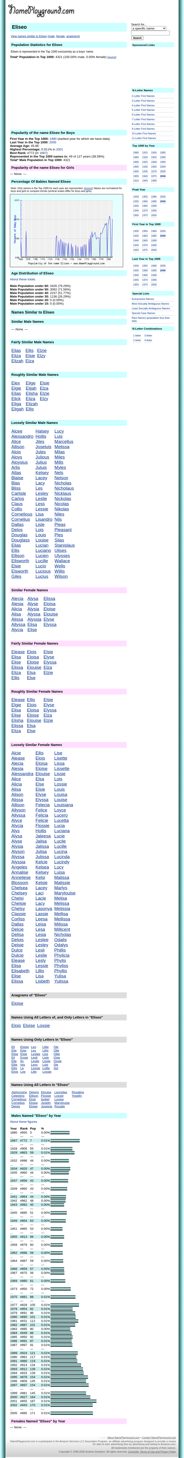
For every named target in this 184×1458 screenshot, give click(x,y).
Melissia (62, 908)
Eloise (49, 608)
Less (40, 503)
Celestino (18, 1096)
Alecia (17, 598)
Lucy (59, 431)
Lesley (42, 493)
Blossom (19, 882)
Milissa (61, 924)
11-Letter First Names (144, 138)
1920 (145, 157)
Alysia (33, 608)
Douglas (19, 534)
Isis (22, 1064)
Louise (42, 540)
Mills (58, 462)
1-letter (137, 335)
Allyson (18, 810)
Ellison (17, 555)
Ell (13, 1057)
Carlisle (18, 493)
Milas (59, 451)
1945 (145, 180)
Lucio (41, 565)
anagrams (72, 36)
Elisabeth (20, 970)
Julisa (41, 851)
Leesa (42, 918)
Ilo (22, 1061)
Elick (16, 398)
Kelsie (42, 882)
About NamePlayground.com (123, 1437)
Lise (58, 752)
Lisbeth (43, 981)
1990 (163, 157)
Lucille (42, 560)
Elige (31, 383)
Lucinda (62, 856)
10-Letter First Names (144, 133)
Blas (15, 482)
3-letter (148, 335)
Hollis (41, 436)
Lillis (40, 970)
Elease (18, 651)
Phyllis (60, 970)
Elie (14, 1050)
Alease (18, 758)
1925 (145, 162)
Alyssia (34, 619)
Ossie (58, 1061)
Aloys (16, 457)
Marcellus (63, 441)
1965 (154, 166)
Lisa (40, 514)
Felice (41, 810)
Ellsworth (20, 560)
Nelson (61, 477)
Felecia (43, 804)
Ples (58, 534)
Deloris (34, 1092)
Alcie (16, 752)
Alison (17, 794)
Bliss (16, 488)
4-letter (148, 340)
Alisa (16, 614)
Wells (59, 565)
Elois (31, 651)
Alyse (32, 603)
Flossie (43, 825)
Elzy (41, 355)
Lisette (60, 758)
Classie (18, 913)
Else (31, 677)
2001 (59, 149)
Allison (17, 446)
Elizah (17, 360)
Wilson (61, 576)
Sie (56, 1064)
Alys (15, 830)
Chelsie (18, 903)
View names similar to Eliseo (29, 36)
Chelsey (19, 893)
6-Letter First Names (143, 114)
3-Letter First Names (143, 100)
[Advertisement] (139, 10)
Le (22, 1068)
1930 (145, 166)
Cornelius (20, 519)
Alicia (16, 608)
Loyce (60, 810)
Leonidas (60, 1092)
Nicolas (61, 503)
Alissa (17, 619)
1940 (145, 176)
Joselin (46, 1103)
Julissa (42, 856)
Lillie (45, 1047)
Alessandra (22, 773)
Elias (16, 350)
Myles (60, 467)
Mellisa (61, 913)
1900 (136, 171)
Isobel (45, 1099)
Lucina (60, 851)
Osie (57, 1057)
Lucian (42, 545)
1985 (163, 152)
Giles (16, 576)
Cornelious (21, 514)
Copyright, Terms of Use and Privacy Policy (152, 1451)
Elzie (41, 350)
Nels (58, 472)
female (60, 36)
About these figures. (24, 1121)
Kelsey (42, 472)
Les (39, 488)
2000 (163, 166)
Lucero (61, 815)
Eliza (16, 355)
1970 (154, 171)
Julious (42, 457)
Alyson (18, 851)
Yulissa (61, 981)
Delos (17, 529)
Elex (15, 383)
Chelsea (19, 887)
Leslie (41, 498)
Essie (24, 1057)
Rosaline (78, 1092)
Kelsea (42, 867)
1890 (136, 162)
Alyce (16, 820)
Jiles (40, 441)
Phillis (60, 950)
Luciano (43, 550)
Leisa (41, 924)
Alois (16, 451)
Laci (40, 893)
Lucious (43, 571)
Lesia (41, 934)
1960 (154, 162)
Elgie (16, 388)
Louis (41, 534)
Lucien (42, 555)
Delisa (17, 934)
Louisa (60, 794)
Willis (59, 571)
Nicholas (62, 482)
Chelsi (17, 898)
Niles (59, 514)
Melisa (60, 898)
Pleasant (63, 529)
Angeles (19, 867)
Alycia (17, 629)
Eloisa (49, 603)
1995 (163, 162)
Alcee (16, 431)
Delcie (17, 929)
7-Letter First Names (143, 119)
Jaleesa (43, 835)
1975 (154, 176)
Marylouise (64, 893)
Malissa (61, 877)
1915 (145, 152)
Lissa (59, 763)
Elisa (32, 624)
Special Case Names (143, 313)
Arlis (15, 467)
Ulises (60, 550)
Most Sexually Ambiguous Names (150, 303)
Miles (59, 457)
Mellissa (62, 918)
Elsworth (19, 571)
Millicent (62, 929)
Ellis (29, 350)
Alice (16, 441)
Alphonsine (19, 1092)
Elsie (30, 355)
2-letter (137, 340)
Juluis (41, 467)
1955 (154, 157)
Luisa (59, 872)
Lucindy (61, 861)
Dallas (17, 524)
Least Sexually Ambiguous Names (151, 308)
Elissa (49, 598)
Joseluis (43, 446)
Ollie (57, 1054)
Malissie (62, 882)
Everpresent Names (143, 299)
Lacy (40, 482)
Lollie (46, 1068)
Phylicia (61, 955)
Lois (40, 529)
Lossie (60, 784)
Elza (29, 360)
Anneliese (21, 877)
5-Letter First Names (143, 109)
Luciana (62, 830)
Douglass (20, 540)
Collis (16, 508)
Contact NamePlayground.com (159, 1437)
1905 (136, 176)
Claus (17, 503)
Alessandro (22, 436)
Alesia (17, 603)
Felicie (42, 820)
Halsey (42, 431)
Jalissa (42, 846)
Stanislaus (64, 545)
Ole (56, 1047)
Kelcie (42, 861)
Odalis (60, 939)
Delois (17, 939)
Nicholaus (64, 488)
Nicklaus (62, 493)
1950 (154, 152)
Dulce (17, 950)
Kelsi (40, 877)
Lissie (60, 773)
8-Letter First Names (143, 124)
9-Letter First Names (143, 128)
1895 (136, 166)
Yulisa (60, 975)
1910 (136, 180)
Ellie (14, 1064)
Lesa (40, 929)
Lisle (40, 524)
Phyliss (61, 965)
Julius (41, 462)
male (52, 36)
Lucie (59, 835)
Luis (58, 436)
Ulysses (62, 555)
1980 (154, 180)
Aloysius (19, 462)
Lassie (42, 913)
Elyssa (49, 624)
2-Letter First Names (143, 96)
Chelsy (18, 908)
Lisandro (44, 519)
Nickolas (62, 498)
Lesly (41, 960)
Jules (41, 451)
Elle (14, 1061)
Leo (33, 1047)
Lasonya (44, 908)
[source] (111, 57)
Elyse (48, 619)
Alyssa (33, 614)
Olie (56, 1050)
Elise (32, 629)
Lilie (34, 1071)
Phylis (60, 960)
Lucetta (61, 820)
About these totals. (23, 279)
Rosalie (59, 1106)
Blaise (17, 477)
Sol (56, 1068)
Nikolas (61, 508)
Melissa (61, 446)
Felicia (42, 815)
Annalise (19, 872)
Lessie (42, 508)
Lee (22, 1071)
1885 (136, 157)
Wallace (62, 560)
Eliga (16, 403)
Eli (13, 1047)
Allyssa (18, 624)
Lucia (59, 825)
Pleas (60, 524)
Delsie (17, 944)
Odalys (61, 944)
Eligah (17, 408)
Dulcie (17, 955)
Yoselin (77, 1096)
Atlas (16, 472)
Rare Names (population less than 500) (151, 319)
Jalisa (41, 841)
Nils (58, 519)
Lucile (60, 841)
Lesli (40, 950)
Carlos (17, 498)
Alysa (32, 598)
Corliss (18, 918)
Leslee (42, 939)
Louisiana (63, 804)
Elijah (31, 388)
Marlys (60, 887)
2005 (52, 142)
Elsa (31, 672)
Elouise (50, 614)
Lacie (41, 898)
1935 (145, 171)
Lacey (41, 477)
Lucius (42, 576)
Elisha (32, 393)
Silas (59, 540)
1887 (42, 153)
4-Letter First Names (143, 105)
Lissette (61, 768)
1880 (53, 139)
